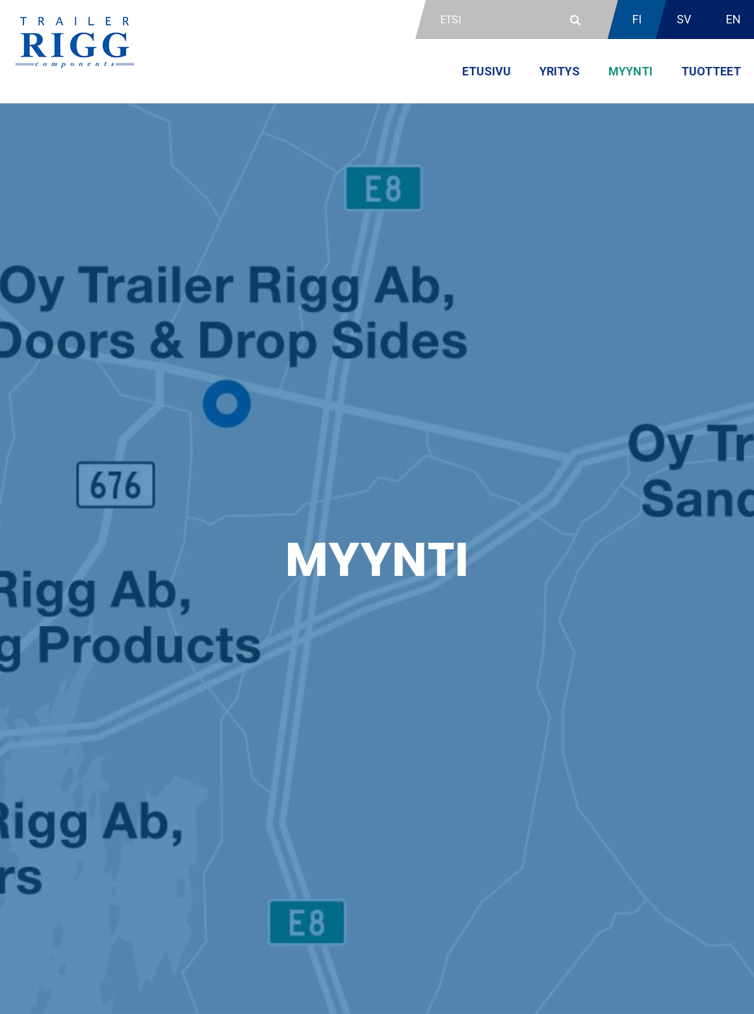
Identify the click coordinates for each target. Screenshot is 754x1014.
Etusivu (486, 71)
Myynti (630, 71)
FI (637, 19)
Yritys (560, 71)
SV (684, 19)
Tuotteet (711, 71)
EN (733, 19)
